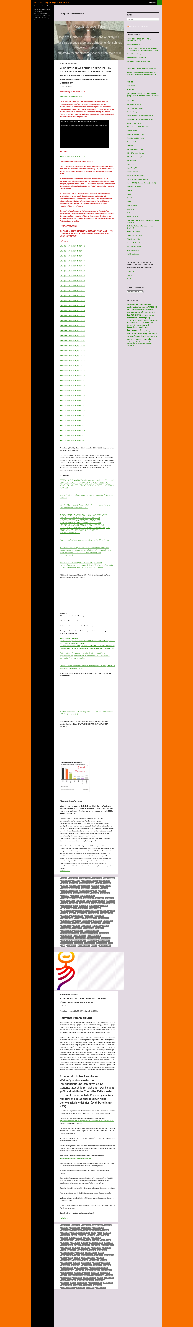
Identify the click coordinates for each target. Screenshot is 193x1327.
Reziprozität (96, 941)
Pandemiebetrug (91, 936)
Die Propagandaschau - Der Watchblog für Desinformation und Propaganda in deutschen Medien (143, 95)
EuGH (108, 1266)
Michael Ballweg (77, 934)
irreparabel (110, 921)
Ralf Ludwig (108, 939)
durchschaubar (85, 909)
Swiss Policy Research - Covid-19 (138, 61)
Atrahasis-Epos (105, 899)
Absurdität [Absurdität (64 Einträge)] (137, 304)
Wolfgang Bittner (133, 250)
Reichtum (76, 941)
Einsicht (87, 1264)
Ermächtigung (66, 912)
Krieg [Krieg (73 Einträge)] (145, 333)
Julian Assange (66, 924)
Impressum (152, 2)
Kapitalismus (102, 1276)
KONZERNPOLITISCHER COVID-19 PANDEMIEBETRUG (139, 40)
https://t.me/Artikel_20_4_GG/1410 (72, 329)
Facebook (130, 279)
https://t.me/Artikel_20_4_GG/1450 (72, 284)
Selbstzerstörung (68, 1296)
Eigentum (102, 909)
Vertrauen (65, 1309)
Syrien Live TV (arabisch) (135, 235)
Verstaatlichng (67, 961)
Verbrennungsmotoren (85, 1306)
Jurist (63, 1276)
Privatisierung (103, 936)
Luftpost (130, 190)
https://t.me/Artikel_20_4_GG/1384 (72, 359)
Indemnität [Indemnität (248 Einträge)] (135, 330)
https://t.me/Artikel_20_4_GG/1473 (72, 384)
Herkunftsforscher (68, 919)
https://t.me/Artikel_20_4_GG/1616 (72, 449)
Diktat (74, 1261)
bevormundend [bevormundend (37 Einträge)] (131, 312)
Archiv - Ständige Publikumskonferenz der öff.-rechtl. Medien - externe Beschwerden (141, 73)
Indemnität (73, 921)
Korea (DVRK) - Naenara (135, 175)
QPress (129, 201)
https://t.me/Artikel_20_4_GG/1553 (72, 175)
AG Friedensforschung (135, 108)
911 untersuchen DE (134, 104)
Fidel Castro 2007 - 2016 (135, 138)
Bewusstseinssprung (87, 902)
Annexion (108, 1251)
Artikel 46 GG (66, 899)
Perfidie (103, 1286)
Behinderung (66, 1256)
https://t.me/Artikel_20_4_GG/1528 (72, 414)
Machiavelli (82, 931)
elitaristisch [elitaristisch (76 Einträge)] (132, 318)
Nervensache (99, 934)
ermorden (95, 912)
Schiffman (96, 944)
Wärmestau (87, 1311)
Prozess (96, 1289)
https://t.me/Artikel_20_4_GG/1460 (72, 294)
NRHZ (129, 194)
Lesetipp (72, 931)
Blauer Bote (131, 89)
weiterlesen (65, 889)
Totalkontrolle (79, 954)
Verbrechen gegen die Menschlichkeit (73, 959)
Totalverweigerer (98, 1301)
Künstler (64, 931)
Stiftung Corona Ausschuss (136, 57)
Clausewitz (85, 904)
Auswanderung (99, 1254)
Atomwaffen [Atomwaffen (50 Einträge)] (135, 310)
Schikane (107, 1291)
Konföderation (91, 1279)
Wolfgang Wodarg (133, 44)
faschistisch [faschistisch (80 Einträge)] (132, 322)
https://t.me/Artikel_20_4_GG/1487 (72, 399)
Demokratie (86, 907)
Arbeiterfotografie (133, 112)
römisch (106, 941)
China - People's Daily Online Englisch (140, 119)
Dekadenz (107, 1259)
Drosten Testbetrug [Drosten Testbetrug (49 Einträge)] (149, 315)
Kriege (101, 1279)
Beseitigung (74, 902)
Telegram (130, 271)
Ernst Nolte (105, 912)
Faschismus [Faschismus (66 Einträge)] (153, 320)
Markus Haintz (93, 931)
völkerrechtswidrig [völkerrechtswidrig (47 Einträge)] (142, 343)
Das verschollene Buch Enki (70, 907)
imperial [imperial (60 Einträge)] (145, 325)
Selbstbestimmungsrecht (99, 1294)
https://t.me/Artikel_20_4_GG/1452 (72, 289)
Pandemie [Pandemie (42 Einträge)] (130, 336)
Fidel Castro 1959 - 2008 (135, 134)
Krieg (112, 929)
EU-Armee (96, 1266)
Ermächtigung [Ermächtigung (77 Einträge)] (144, 318)
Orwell (85, 1286)
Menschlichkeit (87, 1281)
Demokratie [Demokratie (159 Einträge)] (134, 314)
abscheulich (66, 1251)
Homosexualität (107, 1271)
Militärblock (109, 1281)
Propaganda (86, 1289)
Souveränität (77, 946)
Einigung (64, 1264)
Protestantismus (67, 939)
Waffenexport (89, 961)
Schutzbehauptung (81, 1294)
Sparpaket (78, 1299)
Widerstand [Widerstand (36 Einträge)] (130, 345)
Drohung (91, 1261)
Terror (64, 1301)
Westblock (97, 1311)
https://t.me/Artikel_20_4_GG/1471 (72, 374)
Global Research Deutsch (136, 153)
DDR (100, 1259)
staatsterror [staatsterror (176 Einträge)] (149, 339)
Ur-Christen (106, 956)
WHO (63, 964)
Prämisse (76, 1289)
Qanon (78, 939)
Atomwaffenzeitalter (90, 899)
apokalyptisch (85, 897)
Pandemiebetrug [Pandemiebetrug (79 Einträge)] (141, 336)
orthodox (79, 936)
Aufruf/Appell (73, 63)
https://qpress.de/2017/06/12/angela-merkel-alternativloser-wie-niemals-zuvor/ (87, 1147)
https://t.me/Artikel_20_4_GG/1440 (72, 279)
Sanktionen (97, 1291)
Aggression (86, 1251)
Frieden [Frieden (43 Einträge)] (140, 323)
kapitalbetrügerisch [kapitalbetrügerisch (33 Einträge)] (148, 331)
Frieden (84, 1269)
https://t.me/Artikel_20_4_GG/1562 (72, 434)
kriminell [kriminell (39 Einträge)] (150, 334)
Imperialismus (66, 1274)
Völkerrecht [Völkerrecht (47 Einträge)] (131, 343)
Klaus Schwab (83, 926)
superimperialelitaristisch (70, 951)
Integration (97, 1274)
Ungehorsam (80, 956)
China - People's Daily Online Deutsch (140, 115)
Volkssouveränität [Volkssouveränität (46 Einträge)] (145, 342)
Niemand (100, 1284)
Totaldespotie (66, 954)
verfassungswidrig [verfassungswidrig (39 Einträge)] (132, 342)
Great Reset (99, 916)
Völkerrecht (82, 1309)
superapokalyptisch (91, 949)
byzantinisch (74, 904)
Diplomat (82, 1261)
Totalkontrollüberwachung (79, 1301)
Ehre (95, 909)
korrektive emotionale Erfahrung (87, 929)
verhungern (92, 959)
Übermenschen (66, 1304)
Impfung (64, 921)
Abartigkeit (73, 897)
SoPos (129, 213)
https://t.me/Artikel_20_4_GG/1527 (72, 409)
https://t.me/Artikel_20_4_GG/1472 (72, 379)
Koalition (80, 1279)
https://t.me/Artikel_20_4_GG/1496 (72, 344)
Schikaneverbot (67, 1294)
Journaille (107, 1274)
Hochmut (86, 1271)
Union (100, 1304)
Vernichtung (100, 1306)
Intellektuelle (84, 921)
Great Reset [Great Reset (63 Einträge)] (148, 323)
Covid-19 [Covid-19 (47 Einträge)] (152, 312)
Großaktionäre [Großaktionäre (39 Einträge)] (131, 325)
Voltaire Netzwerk (133, 243)
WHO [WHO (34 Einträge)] (151, 343)
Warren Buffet (101, 961)
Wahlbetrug (108, 1309)
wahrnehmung (66, 1311)
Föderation (75, 1269)
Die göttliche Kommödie (70, 909)
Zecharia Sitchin (104, 964)
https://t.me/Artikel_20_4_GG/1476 (72, 394)
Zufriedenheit (101, 1314)
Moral (64, 1284)
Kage (75, 924)
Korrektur (104, 929)
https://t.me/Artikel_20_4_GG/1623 (72, 454)
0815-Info (130, 100)
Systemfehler (104, 951)
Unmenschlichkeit (93, 956)
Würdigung (80, 1314)
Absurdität (76, 1251)
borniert (106, 1256)
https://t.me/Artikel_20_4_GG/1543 (72, 424)
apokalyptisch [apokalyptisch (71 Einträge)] (133, 307)
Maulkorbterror (106, 931)
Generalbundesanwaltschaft (71, 916)
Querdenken (87, 939)
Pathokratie (95, 1286)
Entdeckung (97, 1264)
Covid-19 (95, 904)
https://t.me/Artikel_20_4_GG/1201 (72, 354)
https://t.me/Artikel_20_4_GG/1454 (72, 314)
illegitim (101, 919)
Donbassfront (132, 130)
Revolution (85, 941)
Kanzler (92, 1276)
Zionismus (90, 1314)
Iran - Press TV (132, 168)
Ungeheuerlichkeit (68, 956)
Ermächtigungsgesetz (81, 912)
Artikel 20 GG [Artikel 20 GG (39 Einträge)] (143, 307)
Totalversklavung (94, 954)
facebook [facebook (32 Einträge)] (146, 320)
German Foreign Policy (135, 149)
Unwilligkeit (109, 1304)
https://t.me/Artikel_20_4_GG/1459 (72, 304)
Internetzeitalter (98, 921)
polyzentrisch (66, 1289)
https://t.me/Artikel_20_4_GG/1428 (72, 429)
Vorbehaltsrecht (95, 1309)
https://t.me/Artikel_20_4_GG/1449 (72, 319)
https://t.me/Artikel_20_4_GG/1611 (72, 444)
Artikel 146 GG (97, 897)
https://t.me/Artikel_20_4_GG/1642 (72, 459)
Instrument (86, 1274)
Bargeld (64, 902)
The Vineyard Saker (134, 239)
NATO (70, 1284)
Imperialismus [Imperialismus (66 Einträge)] (132, 327)
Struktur (95, 1299)
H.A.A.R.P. (77, 1271)
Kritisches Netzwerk (134, 187)
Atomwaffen (75, 1254)
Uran (63, 1306)
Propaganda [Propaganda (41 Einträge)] (153, 336)
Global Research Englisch (135, 157)
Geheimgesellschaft (87, 914)
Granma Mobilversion (134, 142)
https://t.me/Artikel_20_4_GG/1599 (72, 439)
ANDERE (130, 82)
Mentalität (65, 934)
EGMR (99, 1261)
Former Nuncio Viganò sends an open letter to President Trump (84, 559)
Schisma (105, 944)
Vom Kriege (78, 961)
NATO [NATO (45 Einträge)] (155, 334)
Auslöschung (86, 1254)
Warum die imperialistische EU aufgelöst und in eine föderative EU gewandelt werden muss (87, 1022)
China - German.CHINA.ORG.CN (138, 127)
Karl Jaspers (94, 924)
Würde (94, 964)
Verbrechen (71, 1306)
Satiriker (76, 944)
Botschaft (65, 1259)
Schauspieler (86, 944)
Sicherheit (80, 1296)
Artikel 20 (65, 1254)
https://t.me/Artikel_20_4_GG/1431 (72, 274)
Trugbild (110, 1301)
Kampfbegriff (82, 1276)
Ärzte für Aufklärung (134, 54)
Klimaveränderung (68, 1279)
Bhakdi (99, 902)
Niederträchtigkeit (88, 1284)
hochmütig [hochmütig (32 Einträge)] (139, 325)
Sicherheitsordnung (92, 1296)
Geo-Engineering (67, 1271)
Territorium (105, 1299)
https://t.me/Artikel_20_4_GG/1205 (72, 364)
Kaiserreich (83, 924)
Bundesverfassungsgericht (80, 1259)
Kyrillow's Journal (133, 254)
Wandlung (77, 1311)
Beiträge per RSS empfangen (138, 26)
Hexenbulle (80, 919)
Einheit (106, 1261)
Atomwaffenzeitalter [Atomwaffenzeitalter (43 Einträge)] (147, 310)
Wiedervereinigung (68, 1314)
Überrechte (77, 1304)
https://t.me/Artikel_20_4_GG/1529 (72, 419)
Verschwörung (104, 959)
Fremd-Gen (75, 914)
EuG (103, 1266)
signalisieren (66, 946)
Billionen (65, 904)
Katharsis (104, 924)
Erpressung (80, 1266)
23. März (64, 897)
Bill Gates (107, 902)
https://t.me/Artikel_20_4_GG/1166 (72, 369)
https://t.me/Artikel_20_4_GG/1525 (72, 404)
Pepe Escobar (131, 198)
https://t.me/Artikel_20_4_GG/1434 (72, 334)
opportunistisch (67, 936)
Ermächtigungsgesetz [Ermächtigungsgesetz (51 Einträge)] (135, 320)
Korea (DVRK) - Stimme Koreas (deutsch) (141, 183)
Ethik (88, 1266)
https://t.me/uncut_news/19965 (71, 115)
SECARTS (130, 209)
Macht (77, 1281)
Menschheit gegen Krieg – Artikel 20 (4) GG (52, 2)
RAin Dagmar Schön (134, 246)
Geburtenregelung (96, 1269)
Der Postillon (131, 86)
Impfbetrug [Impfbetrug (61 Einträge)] (143, 327)
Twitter (130, 275)
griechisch (109, 916)
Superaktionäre (67, 949)
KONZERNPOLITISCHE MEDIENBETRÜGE (141, 69)
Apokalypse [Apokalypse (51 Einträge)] (146, 304)
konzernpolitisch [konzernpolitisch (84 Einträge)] (135, 333)
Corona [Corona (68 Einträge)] (145, 312)
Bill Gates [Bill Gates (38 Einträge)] (139, 312)
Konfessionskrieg (67, 929)
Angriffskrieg (97, 1251)
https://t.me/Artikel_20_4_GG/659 (72, 270)
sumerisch (100, 946)
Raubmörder (66, 941)
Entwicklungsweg (68, 1266)
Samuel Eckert (66, 944)
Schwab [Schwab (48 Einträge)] (138, 339)
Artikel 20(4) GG (109, 897)
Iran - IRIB (130, 164)
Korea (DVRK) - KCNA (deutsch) (138, 179)
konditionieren (96, 926)
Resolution (105, 1289)
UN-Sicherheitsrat (90, 1304)
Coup (94, 1259)
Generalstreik (88, 916)
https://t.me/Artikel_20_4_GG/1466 (72, 309)
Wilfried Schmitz (83, 964)
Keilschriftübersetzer (69, 926)
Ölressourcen (66, 1286)
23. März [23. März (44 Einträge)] (130, 304)
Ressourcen (65, 1291)
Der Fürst (96, 907)
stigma (87, 1299)
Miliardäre (89, 934)
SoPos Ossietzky (133, 216)
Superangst (78, 949)
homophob (95, 1271)
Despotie (104, 907)
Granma (130, 145)
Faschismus (65, 1269)
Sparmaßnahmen (67, 1299)
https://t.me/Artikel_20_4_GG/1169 (72, 349)
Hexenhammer (91, 919)
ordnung (77, 1286)
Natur (77, 1284)
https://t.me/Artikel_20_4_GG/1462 (72, 299)
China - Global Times (134, 123)
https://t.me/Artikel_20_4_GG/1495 (72, 339)
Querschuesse (132, 205)
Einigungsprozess (76, 1264)
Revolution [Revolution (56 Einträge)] (131, 339)
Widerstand (71, 964)
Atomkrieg (76, 899)
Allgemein (63, 63)
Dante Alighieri (106, 904)
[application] (84, 153)
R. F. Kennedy (97, 939)
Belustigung (77, 1256)
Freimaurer (65, 914)
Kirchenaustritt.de (133, 172)
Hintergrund (131, 160)
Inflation (76, 1274)
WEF (110, 961)
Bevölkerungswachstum (92, 1256)
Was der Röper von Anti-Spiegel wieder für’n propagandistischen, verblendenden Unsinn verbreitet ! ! (85, 525)
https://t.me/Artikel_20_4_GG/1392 (72, 265)
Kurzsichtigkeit (67, 1281)
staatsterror (89, 946)
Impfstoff (110, 919)
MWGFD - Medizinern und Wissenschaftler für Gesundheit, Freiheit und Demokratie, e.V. (142, 49)
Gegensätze (109, 1269)
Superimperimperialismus (89, 951)
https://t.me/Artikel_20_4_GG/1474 (72, 389)
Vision (73, 1309)
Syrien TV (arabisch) (134, 231)
